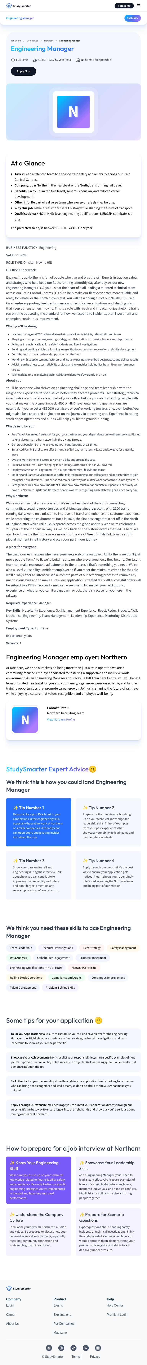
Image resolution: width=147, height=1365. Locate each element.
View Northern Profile (61, 719)
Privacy (95, 1356)
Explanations (62, 1314)
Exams (58, 1305)
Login (10, 1305)
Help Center (115, 1305)
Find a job (124, 5)
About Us (12, 1323)
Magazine (60, 1332)
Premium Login (117, 1314)
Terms (76, 1356)
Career (11, 1314)
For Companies (64, 1323)
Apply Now (132, 18)
